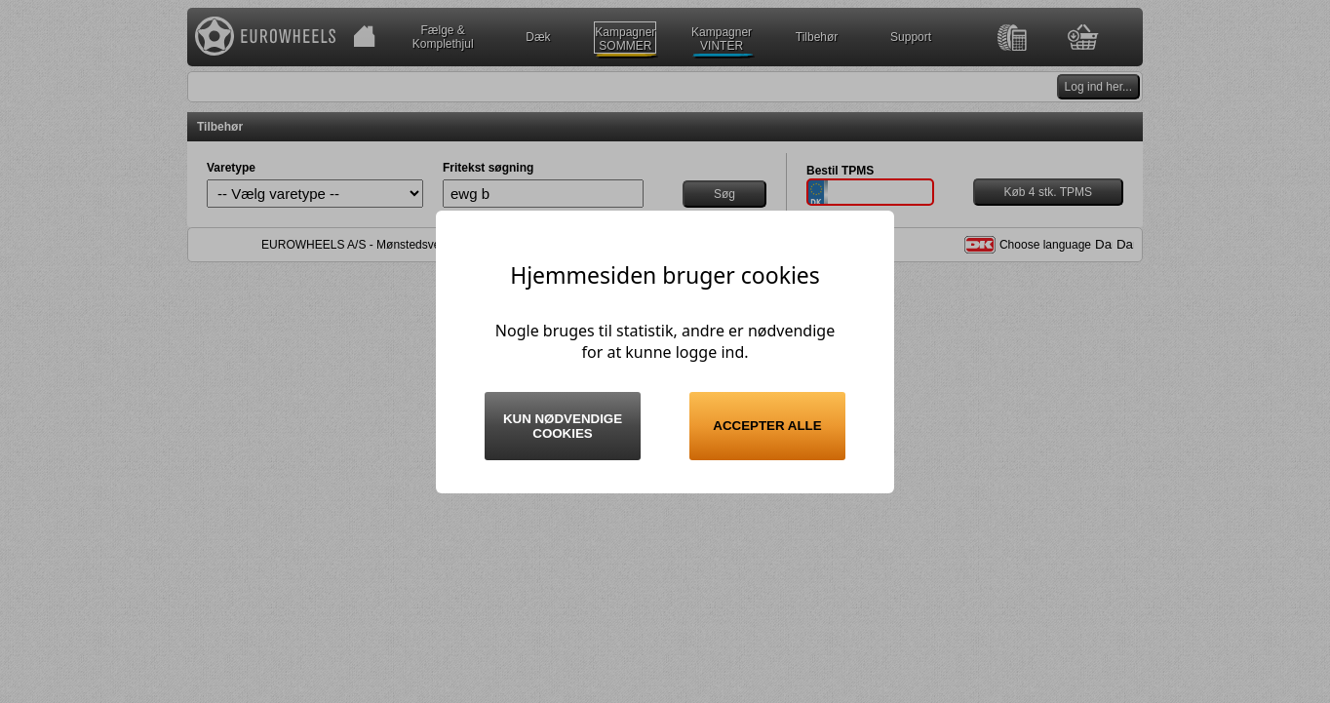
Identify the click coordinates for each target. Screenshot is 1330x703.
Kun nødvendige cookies (562, 426)
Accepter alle (767, 425)
